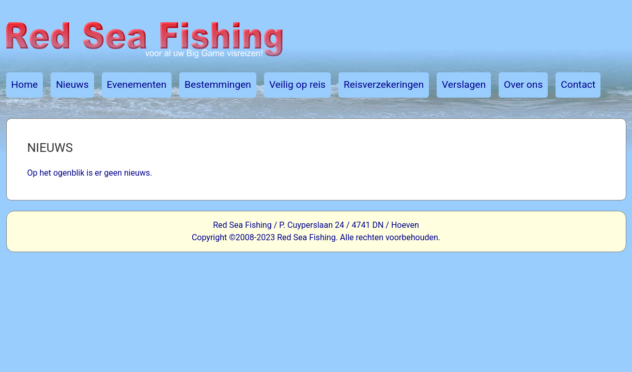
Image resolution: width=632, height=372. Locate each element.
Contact (578, 84)
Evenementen (136, 84)
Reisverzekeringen (384, 84)
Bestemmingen (217, 84)
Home (24, 84)
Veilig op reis (297, 84)
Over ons (523, 84)
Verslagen (464, 84)
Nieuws (72, 84)
